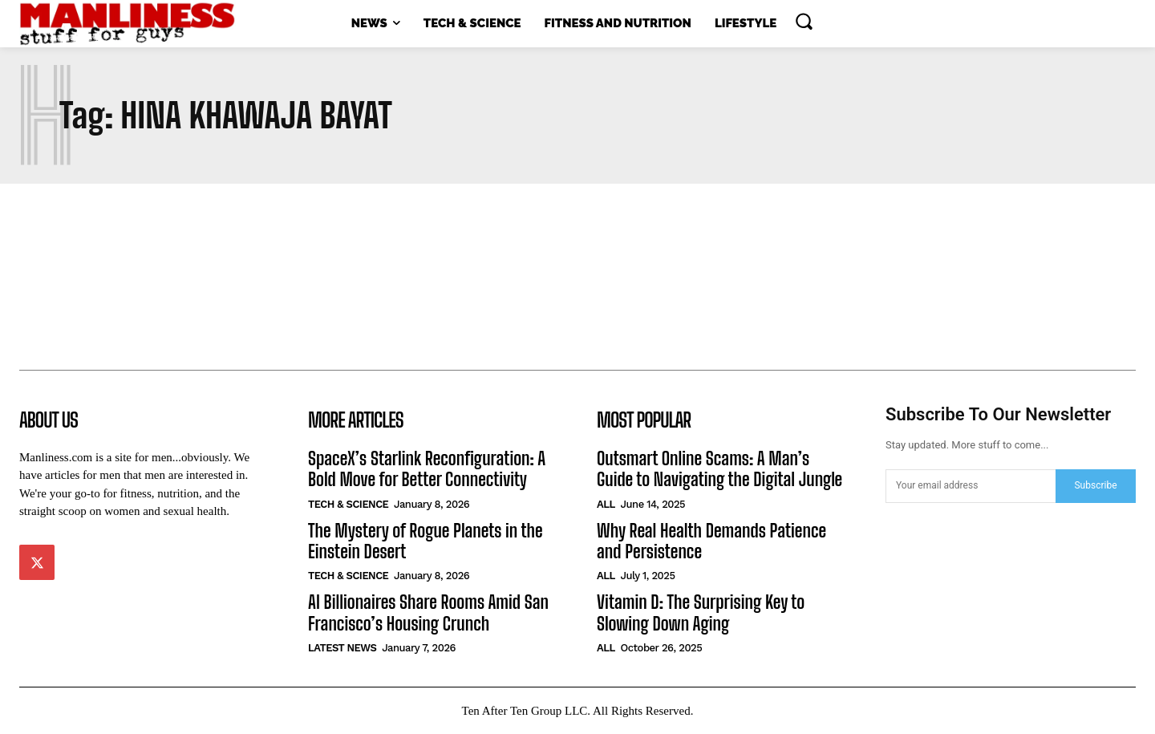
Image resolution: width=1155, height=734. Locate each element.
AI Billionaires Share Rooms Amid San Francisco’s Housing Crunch (428, 612)
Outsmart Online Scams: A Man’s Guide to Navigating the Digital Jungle (719, 469)
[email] (971, 486)
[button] (803, 20)
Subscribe (1095, 485)
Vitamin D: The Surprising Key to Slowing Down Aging (700, 612)
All (606, 504)
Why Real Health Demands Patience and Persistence (711, 541)
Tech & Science (348, 504)
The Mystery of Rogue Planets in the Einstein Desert (425, 541)
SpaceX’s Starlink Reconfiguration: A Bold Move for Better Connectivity (426, 469)
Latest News (342, 648)
